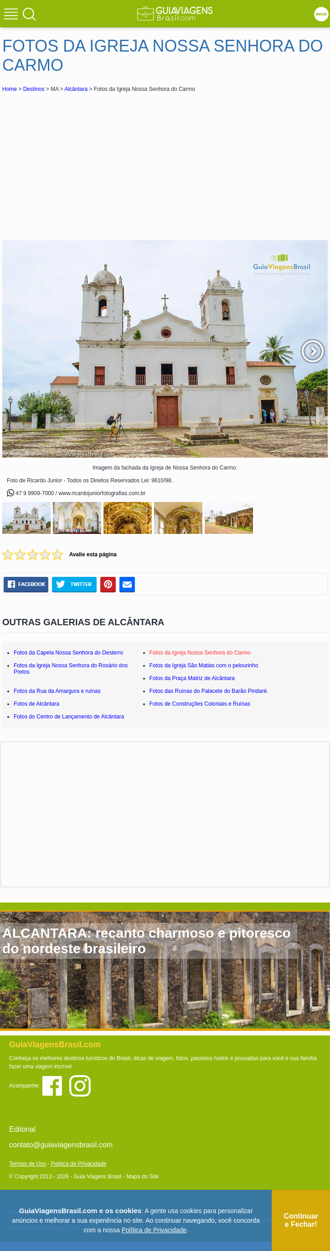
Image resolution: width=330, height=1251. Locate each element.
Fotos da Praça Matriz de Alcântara (192, 678)
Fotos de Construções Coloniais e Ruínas (200, 704)
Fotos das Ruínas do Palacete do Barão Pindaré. (209, 691)
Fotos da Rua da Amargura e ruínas (57, 691)
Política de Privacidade (78, 1164)
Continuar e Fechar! (301, 1220)
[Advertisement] (83, 163)
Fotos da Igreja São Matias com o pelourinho (204, 665)
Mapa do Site (142, 1176)
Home (9, 89)
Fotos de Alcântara (36, 704)
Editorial (22, 1129)
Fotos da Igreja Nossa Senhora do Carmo (200, 652)
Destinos (34, 89)
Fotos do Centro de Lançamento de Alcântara (69, 716)
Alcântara (76, 89)
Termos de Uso (27, 1164)
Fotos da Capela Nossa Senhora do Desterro (68, 652)
